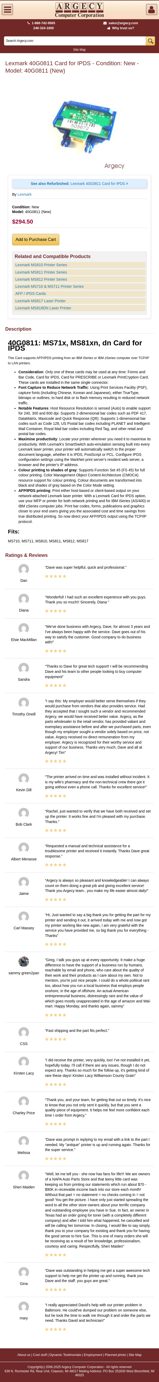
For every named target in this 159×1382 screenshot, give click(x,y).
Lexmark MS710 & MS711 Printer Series (49, 286)
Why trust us (119, 28)
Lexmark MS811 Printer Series (41, 272)
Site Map (79, 50)
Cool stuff (40, 1355)
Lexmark (24, 194)
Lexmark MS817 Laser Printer (40, 301)
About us (23, 1355)
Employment (93, 1355)
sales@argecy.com (120, 23)
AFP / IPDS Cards (30, 293)
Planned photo (115, 1355)
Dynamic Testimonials (65, 1355)
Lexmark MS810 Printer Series (41, 265)
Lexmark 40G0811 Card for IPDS (79, 183)
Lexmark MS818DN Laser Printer (43, 308)
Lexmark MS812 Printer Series (41, 279)
